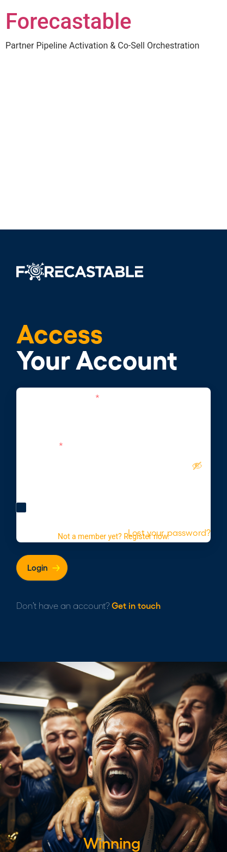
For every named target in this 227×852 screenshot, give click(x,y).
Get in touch (136, 605)
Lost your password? (169, 532)
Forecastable (68, 21)
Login (37, 567)
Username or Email (58, 397)
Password (39, 445)
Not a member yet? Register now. (113, 536)
